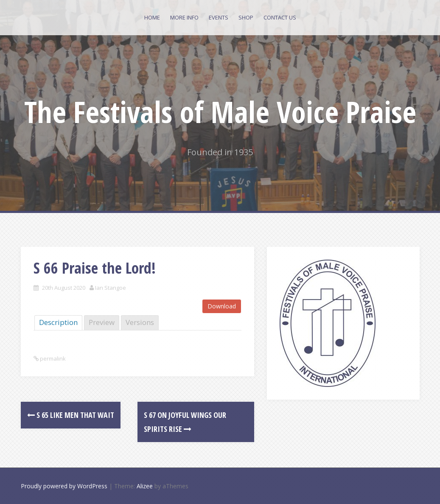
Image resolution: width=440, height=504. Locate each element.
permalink (52, 358)
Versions (140, 322)
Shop (245, 17)
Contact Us (279, 17)
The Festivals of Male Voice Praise (220, 111)
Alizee (145, 486)
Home (152, 17)
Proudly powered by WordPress (64, 486)
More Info (184, 17)
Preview (102, 322)
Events (218, 17)
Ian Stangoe (110, 287)
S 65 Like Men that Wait (70, 415)
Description (58, 322)
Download (221, 306)
